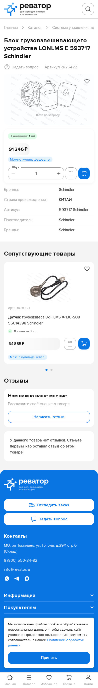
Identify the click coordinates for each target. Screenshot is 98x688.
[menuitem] (49, 596)
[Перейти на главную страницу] (29, 9)
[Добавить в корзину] (84, 173)
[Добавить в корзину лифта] (71, 173)
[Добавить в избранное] (87, 81)
